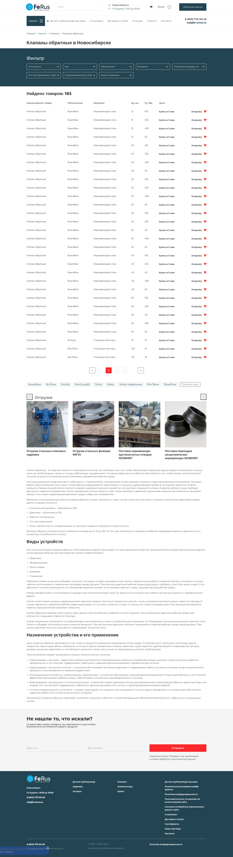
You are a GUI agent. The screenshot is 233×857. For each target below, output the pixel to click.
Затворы (77, 791)
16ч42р (65, 384)
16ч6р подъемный (130, 384)
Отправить (178, 748)
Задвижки (78, 786)
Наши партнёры (173, 828)
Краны (121, 791)
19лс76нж (153, 384)
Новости (152, 21)
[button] (92, 370)
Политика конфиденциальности (181, 794)
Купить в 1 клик (166, 111)
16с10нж (51, 384)
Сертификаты (172, 824)
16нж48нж (34, 384)
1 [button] (108, 370)
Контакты (166, 21)
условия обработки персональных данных (172, 759)
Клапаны (122, 781)
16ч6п (98, 384)
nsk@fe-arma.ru (196, 22)
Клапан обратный (36, 111)
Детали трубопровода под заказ (67, 21)
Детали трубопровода (84, 781)
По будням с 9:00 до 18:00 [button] (126, 8)
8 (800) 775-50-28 (195, 19)
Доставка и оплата (118, 21)
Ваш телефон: (95, 748)
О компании (96, 21)
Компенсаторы (125, 786)
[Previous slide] (30, 397)
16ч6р (110, 384)
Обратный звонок (193, 7)
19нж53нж (170, 384)
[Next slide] (203, 397)
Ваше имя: (32, 748)
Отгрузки (137, 21)
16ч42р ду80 (82, 384)
